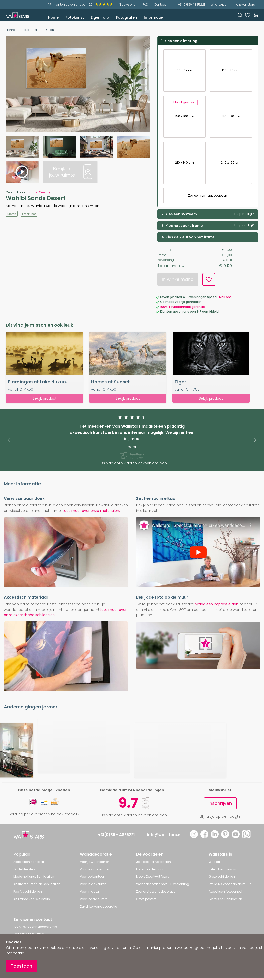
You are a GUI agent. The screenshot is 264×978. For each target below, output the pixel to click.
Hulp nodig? (244, 214)
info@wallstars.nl (245, 4)
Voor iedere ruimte (93, 899)
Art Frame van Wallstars (31, 899)
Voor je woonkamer (94, 862)
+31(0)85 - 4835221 (116, 834)
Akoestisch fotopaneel (225, 891)
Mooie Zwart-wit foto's (152, 877)
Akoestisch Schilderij (29, 862)
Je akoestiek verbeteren (153, 862)
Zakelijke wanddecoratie (98, 906)
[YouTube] (236, 836)
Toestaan (21, 966)
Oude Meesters (24, 869)
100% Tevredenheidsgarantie (182, 307)
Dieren (49, 30)
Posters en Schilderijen (225, 899)
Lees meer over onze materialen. (91, 510)
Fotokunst (75, 17)
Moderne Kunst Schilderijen (33, 877)
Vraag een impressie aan (216, 604)
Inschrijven (220, 803)
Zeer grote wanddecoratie (155, 891)
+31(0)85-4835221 (191, 4)
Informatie (153, 17)
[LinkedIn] (215, 836)
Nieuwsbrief (127, 4)
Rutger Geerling (40, 192)
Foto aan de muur (149, 869)
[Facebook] (204, 836)
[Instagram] (194, 836)
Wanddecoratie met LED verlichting (162, 884)
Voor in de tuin (91, 891)
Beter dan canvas (222, 869)
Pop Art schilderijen (27, 891)
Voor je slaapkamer (94, 869)
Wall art (214, 862)
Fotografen (126, 17)
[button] (8, 440)
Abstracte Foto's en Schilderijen (36, 884)
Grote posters (146, 899)
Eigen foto (100, 17)
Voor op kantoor (92, 877)
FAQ (145, 4)
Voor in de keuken (93, 884)
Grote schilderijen (222, 877)
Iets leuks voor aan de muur (230, 884)
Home (53, 17)
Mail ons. (225, 297)
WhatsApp (219, 4)
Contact (160, 4)
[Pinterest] (225, 836)
